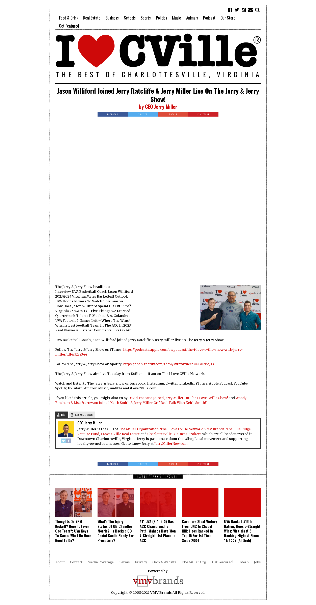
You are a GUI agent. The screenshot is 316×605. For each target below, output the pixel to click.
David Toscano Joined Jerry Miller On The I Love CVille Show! (178, 398)
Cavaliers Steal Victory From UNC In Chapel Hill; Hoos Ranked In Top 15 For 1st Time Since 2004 (199, 531)
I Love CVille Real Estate (120, 434)
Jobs (257, 562)
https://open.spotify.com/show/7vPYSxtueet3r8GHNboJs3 (168, 364)
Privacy (141, 562)
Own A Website (164, 562)
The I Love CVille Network (181, 429)
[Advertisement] (158, 154)
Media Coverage (101, 562)
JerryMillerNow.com (170, 444)
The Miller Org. (194, 562)
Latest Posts (84, 415)
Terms (124, 562)
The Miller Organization (139, 429)
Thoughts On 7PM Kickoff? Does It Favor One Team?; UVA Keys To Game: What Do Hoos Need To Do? (73, 531)
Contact (76, 562)
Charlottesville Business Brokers (174, 434)
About (60, 562)
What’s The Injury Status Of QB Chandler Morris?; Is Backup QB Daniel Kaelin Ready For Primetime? (116, 531)
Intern (243, 562)
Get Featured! (222, 562)
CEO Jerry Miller (161, 106)
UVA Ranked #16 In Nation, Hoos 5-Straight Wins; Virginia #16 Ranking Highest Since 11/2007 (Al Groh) (242, 531)
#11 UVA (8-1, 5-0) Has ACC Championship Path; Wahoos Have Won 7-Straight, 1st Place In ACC (158, 531)
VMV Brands (214, 429)
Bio (63, 415)
